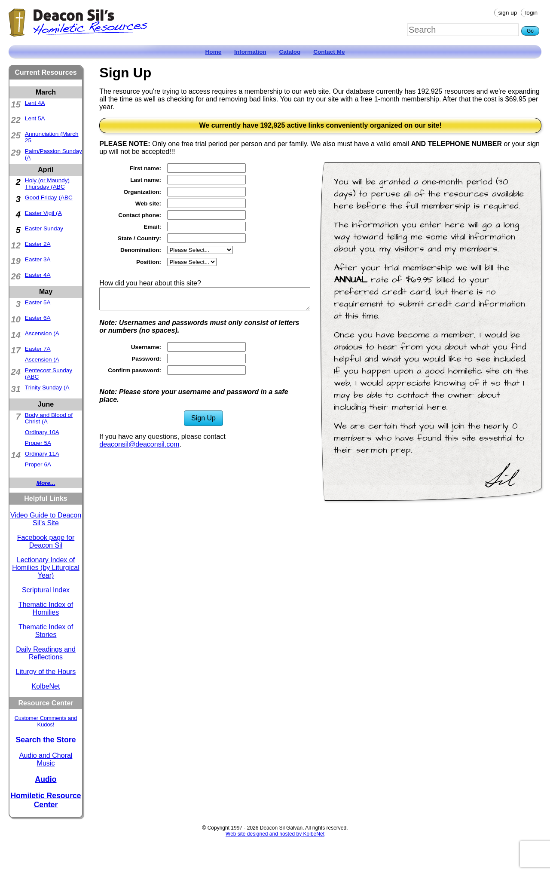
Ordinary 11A (42, 453)
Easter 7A (38, 349)
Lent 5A (35, 118)
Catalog (290, 52)
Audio (46, 779)
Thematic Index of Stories (45, 630)
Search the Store (46, 739)
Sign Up (507, 12)
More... (46, 483)
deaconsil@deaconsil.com (139, 444)
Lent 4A (35, 103)
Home (213, 52)
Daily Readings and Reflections (46, 653)
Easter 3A (38, 259)
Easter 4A (38, 275)
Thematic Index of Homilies (45, 608)
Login (531, 12)
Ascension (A (42, 333)
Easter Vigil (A (43, 213)
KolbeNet (46, 686)
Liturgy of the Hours (46, 671)
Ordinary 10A (42, 432)
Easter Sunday (44, 228)
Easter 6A (38, 318)
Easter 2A (38, 244)
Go (530, 31)
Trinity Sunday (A (47, 387)
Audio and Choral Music (46, 759)
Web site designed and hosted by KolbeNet (275, 834)
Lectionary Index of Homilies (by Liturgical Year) (45, 567)
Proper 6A (38, 464)
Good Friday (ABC (49, 197)
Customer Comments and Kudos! (46, 721)
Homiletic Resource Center (45, 800)
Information (250, 52)
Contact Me (329, 52)
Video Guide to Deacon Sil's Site (45, 519)
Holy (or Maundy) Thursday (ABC (47, 183)
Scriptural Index (46, 590)
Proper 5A (38, 443)
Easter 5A (38, 302)
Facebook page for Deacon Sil (45, 541)
